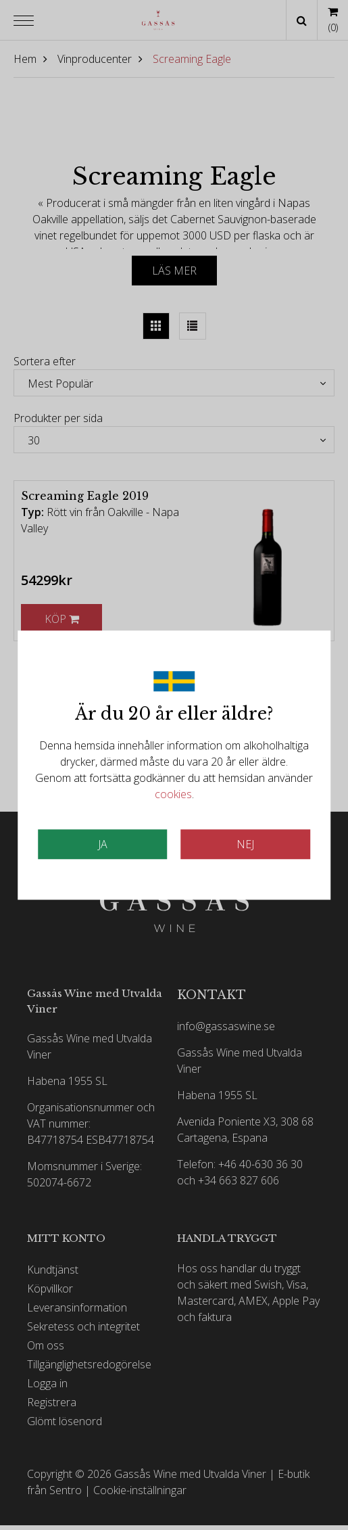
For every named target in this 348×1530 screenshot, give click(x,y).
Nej (245, 844)
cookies (173, 794)
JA (102, 844)
